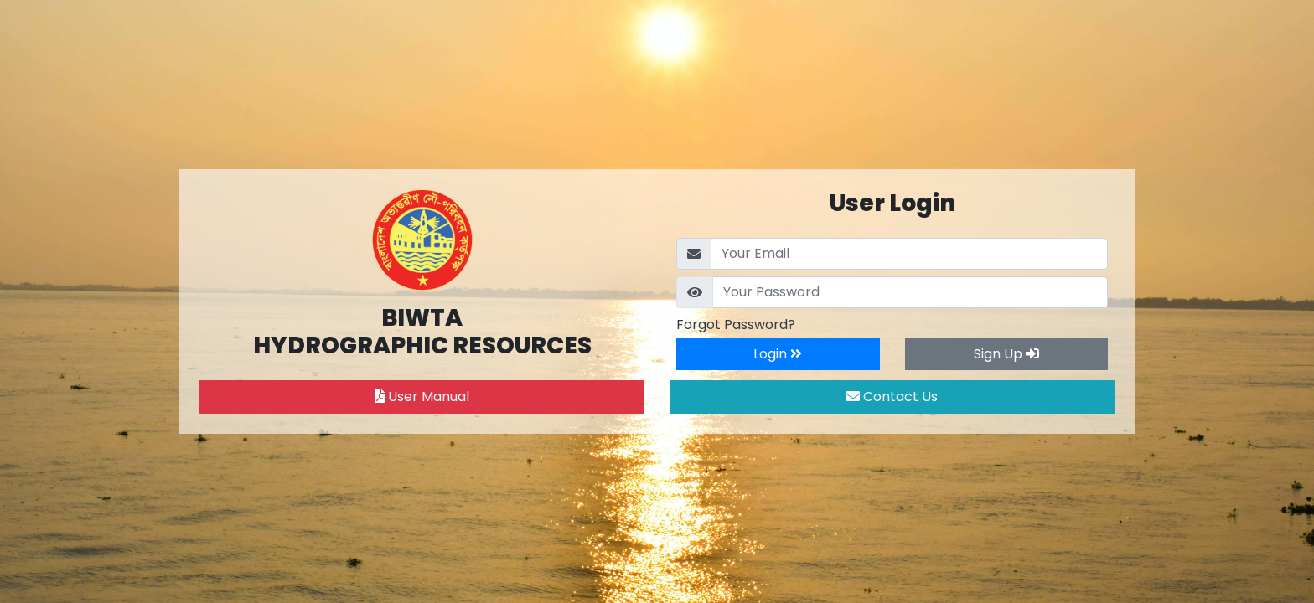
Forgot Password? (735, 324)
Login (777, 353)
